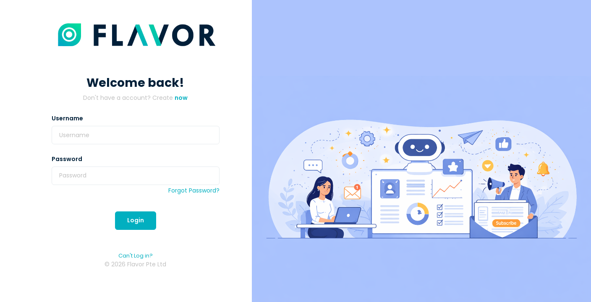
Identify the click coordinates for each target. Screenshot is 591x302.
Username (67, 118)
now (181, 98)
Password (67, 159)
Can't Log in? (135, 256)
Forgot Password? (194, 190)
